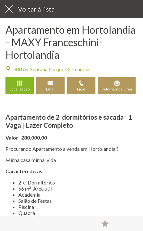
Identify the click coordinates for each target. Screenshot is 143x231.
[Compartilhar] (38, 223)
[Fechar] (9, 9)
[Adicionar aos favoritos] (104, 223)
